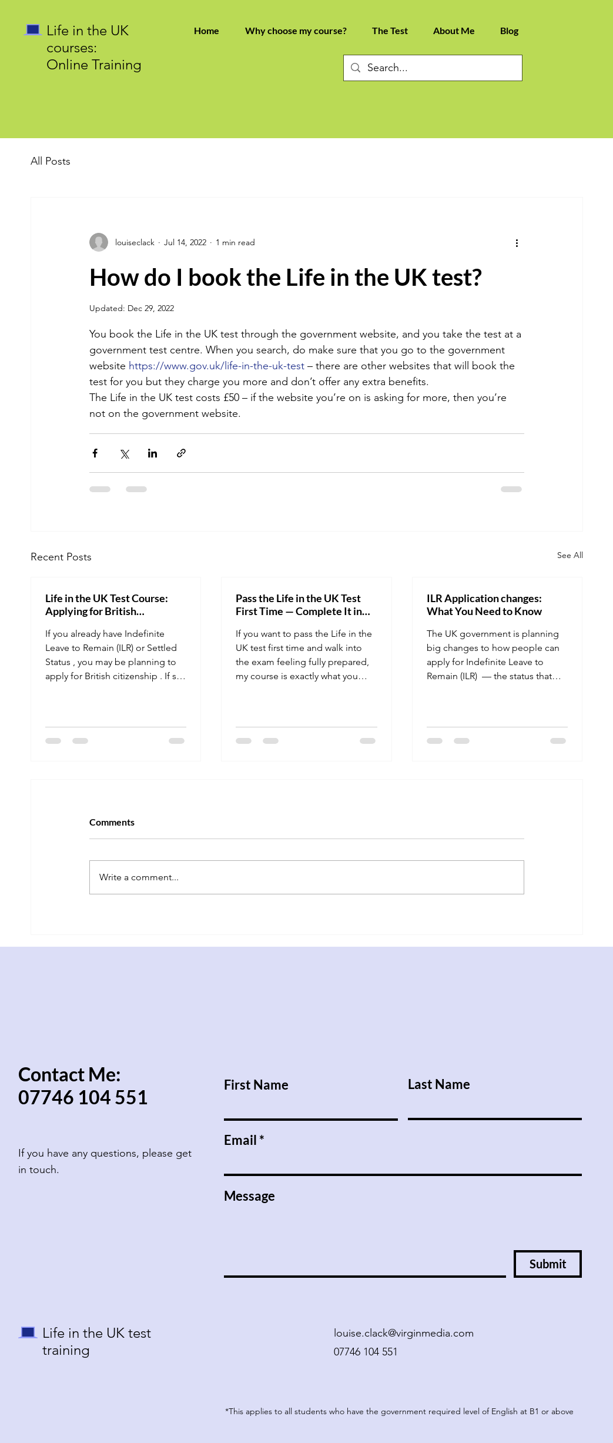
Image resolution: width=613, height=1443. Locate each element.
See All (570, 555)
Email (240, 1140)
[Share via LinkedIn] (152, 453)
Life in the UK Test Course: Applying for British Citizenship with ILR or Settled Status (106, 604)
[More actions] (517, 242)
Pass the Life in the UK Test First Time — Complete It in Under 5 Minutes (299, 604)
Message (249, 1196)
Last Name (439, 1084)
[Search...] (432, 68)
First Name (256, 1084)
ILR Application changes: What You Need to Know (484, 604)
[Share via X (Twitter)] (123, 453)
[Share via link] (181, 453)
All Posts (51, 161)
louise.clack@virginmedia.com (404, 1333)
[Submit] (548, 1264)
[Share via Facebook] (95, 453)
